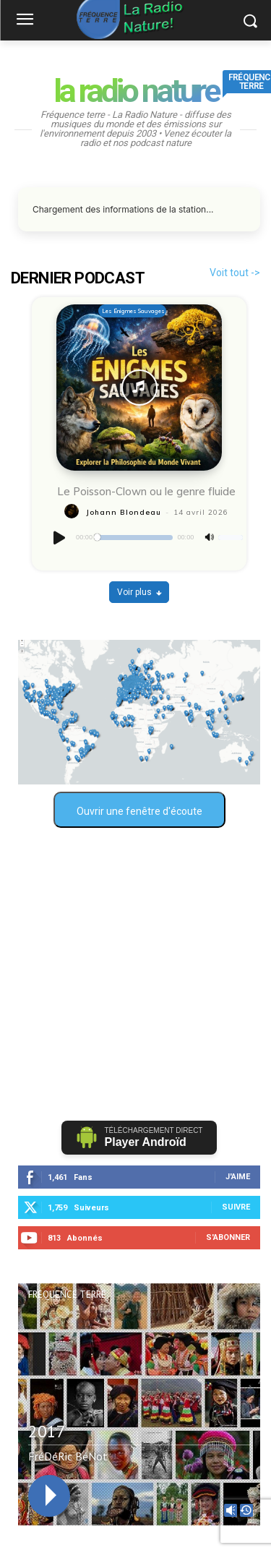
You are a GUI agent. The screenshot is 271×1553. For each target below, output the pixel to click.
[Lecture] (60, 538)
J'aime (237, 1176)
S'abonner (228, 1237)
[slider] (135, 537)
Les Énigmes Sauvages (133, 311)
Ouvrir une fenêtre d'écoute (139, 811)
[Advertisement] (135, 974)
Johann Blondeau (123, 512)
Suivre (236, 1207)
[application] (146, 537)
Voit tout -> (235, 272)
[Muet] (209, 537)
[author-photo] (73, 512)
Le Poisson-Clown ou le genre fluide (146, 491)
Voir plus (139, 592)
